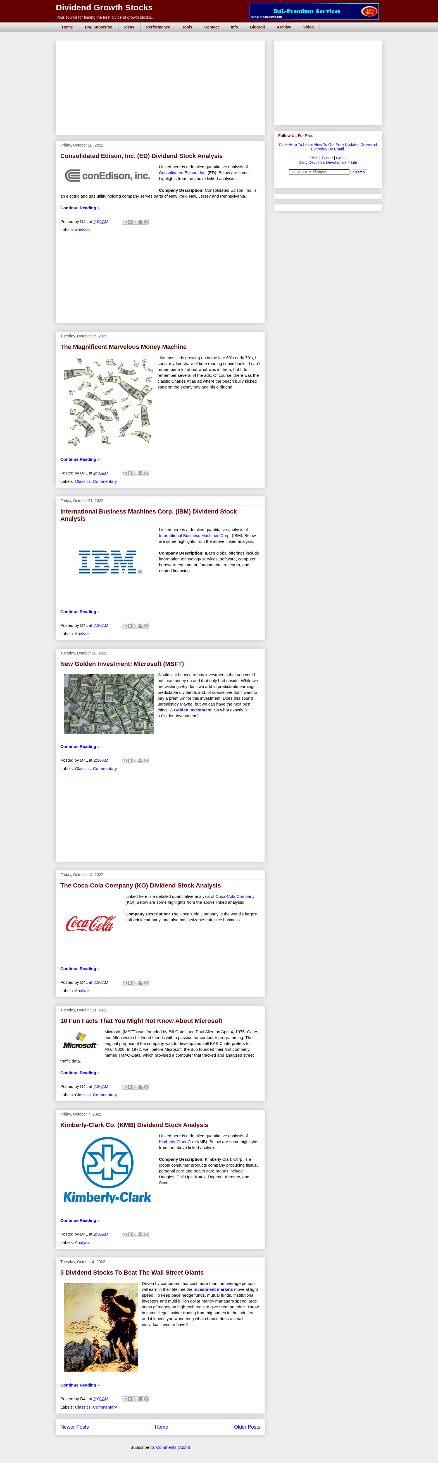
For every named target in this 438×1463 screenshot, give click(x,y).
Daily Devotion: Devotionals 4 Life (328, 162)
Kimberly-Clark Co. (176, 1141)
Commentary (105, 481)
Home (67, 27)
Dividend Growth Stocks (104, 7)
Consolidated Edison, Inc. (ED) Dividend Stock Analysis (141, 155)
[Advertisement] (162, 47)
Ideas (129, 27)
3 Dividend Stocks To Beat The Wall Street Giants (132, 1272)
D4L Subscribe (98, 27)
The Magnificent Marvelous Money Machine (123, 346)
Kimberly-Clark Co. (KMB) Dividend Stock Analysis (134, 1124)
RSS (314, 158)
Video (308, 27)
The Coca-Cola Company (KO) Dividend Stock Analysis (140, 885)
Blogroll (257, 27)
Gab (339, 158)
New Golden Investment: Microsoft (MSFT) (122, 663)
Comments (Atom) (173, 1447)
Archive (284, 27)
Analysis (83, 229)
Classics (83, 481)
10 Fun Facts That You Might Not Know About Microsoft (141, 1020)
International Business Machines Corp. (195, 535)
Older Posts (247, 1427)
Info (234, 27)
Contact (211, 27)
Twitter (327, 158)
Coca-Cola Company (235, 896)
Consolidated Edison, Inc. (182, 172)
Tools (187, 27)
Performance (158, 27)
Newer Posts (74, 1427)
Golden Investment (192, 709)
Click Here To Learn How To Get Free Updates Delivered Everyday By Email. (328, 146)
